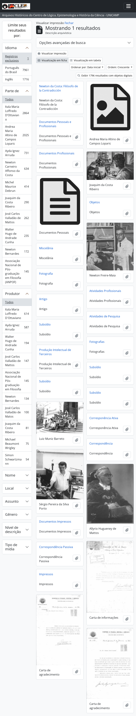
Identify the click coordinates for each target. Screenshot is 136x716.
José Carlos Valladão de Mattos (17, 218)
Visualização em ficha (52, 60)
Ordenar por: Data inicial (86, 67)
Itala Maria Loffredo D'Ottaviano (17, 313)
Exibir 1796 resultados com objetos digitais (105, 75)
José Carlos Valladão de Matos (17, 412)
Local (9, 488)
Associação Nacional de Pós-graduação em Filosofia (17, 380)
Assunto (12, 501)
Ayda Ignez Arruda (17, 153)
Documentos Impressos (55, 521)
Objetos (94, 202)
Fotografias (96, 342)
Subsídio (45, 324)
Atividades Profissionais (105, 291)
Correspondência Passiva (56, 547)
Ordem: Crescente (119, 67)
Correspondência (101, 443)
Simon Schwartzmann (17, 459)
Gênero (11, 514)
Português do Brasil (17, 70)
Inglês (17, 80)
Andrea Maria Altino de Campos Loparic (17, 135)
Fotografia (46, 274)
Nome (10, 475)
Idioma (11, 47)
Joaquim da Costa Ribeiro (17, 202)
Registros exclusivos (17, 58)
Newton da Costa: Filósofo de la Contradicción (58, 88)
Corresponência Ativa (103, 418)
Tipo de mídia (11, 546)
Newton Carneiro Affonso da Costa (17, 168)
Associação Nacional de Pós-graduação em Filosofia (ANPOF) (17, 271)
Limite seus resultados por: (17, 30)
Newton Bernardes (17, 251)
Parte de (12, 90)
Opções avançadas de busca (62, 42)
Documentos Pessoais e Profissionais (55, 124)
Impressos (46, 574)
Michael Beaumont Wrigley (17, 443)
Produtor (12, 293)
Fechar (69, 23)
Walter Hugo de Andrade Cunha (17, 235)
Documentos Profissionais (56, 153)
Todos (9, 99)
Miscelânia (46, 248)
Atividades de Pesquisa (104, 316)
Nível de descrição (13, 529)
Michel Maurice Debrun (17, 186)
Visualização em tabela (85, 60)
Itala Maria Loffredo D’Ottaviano (17, 113)
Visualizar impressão (52, 53)
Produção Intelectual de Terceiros (55, 352)
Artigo (43, 299)
